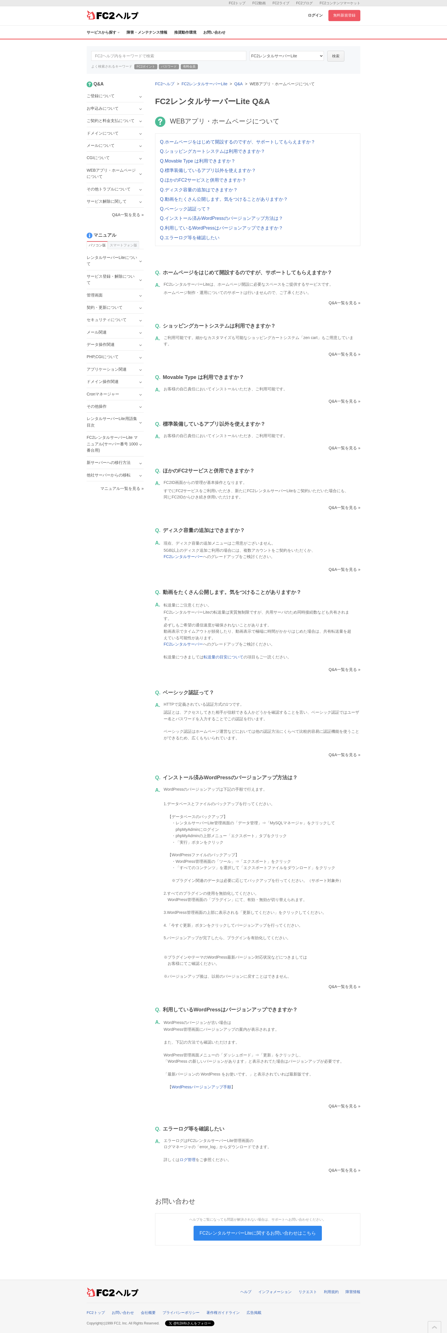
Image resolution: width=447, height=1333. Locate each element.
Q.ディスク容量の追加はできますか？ (199, 189)
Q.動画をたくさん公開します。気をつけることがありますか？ (224, 199)
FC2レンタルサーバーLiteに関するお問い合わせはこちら (258, 1233)
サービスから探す (103, 32)
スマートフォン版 (123, 245)
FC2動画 (259, 3)
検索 (336, 56)
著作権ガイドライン (223, 1312)
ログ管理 (188, 1159)
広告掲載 (254, 1312)
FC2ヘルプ (164, 84)
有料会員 (189, 66)
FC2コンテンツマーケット (340, 3)
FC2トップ (237, 3)
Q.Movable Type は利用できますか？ (197, 161)
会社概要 (148, 1312)
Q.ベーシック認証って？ (185, 208)
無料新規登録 (344, 15)
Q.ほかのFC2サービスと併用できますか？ (203, 180)
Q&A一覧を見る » (344, 303)
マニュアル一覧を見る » (122, 488)
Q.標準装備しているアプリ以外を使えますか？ (208, 170)
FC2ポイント (146, 66)
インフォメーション (275, 1292)
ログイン (315, 15)
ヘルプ (245, 1292)
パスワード (169, 66)
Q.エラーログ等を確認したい (190, 237)
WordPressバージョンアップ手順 (201, 1087)
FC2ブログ (304, 3)
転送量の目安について (223, 657)
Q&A (238, 84)
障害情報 (353, 1292)
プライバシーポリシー (181, 1312)
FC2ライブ (281, 3)
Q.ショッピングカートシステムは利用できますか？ (212, 151)
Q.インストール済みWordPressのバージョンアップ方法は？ (221, 218)
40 (287, 56)
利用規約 (331, 1292)
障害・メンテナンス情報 (147, 32)
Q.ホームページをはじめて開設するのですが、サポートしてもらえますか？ (237, 141)
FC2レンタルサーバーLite (204, 84)
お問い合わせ (214, 32)
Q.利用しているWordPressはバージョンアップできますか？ (221, 228)
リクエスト (307, 1292)
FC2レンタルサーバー (183, 556)
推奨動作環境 (185, 32)
